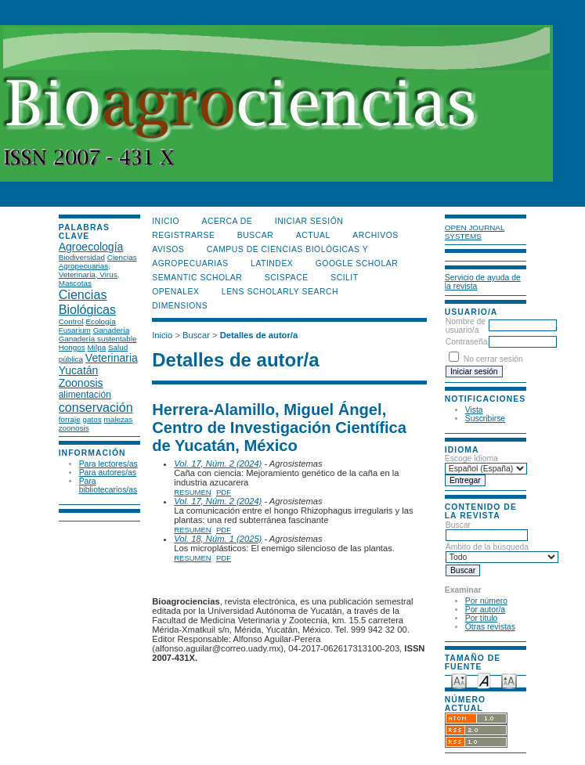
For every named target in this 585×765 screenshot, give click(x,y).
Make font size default (484, 680)
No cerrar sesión (493, 359)
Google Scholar (357, 263)
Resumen (192, 492)
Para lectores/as (108, 464)
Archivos (375, 235)
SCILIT (344, 277)
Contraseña (467, 341)
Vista (474, 410)
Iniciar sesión (309, 221)
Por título (481, 618)
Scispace (287, 277)
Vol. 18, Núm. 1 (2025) (218, 538)
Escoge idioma (471, 458)
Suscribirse (485, 418)
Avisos (168, 249)
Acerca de (227, 221)
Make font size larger (509, 680)
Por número (486, 601)
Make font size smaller (459, 680)
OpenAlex (175, 291)
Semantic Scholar (197, 277)
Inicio (165, 221)
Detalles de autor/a (259, 335)
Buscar (487, 530)
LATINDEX (272, 263)
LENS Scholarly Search (280, 291)
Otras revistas (490, 626)
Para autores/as (107, 472)
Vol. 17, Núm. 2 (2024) (218, 463)
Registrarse (183, 235)
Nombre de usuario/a (466, 325)
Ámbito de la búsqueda (502, 552)
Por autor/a (485, 609)
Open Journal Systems (475, 231)
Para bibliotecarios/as (108, 485)
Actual (313, 235)
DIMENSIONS (180, 305)
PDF (223, 492)
